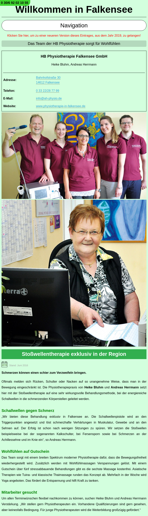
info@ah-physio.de (49, 98)
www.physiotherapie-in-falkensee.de (60, 106)
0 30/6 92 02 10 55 (14, 3)
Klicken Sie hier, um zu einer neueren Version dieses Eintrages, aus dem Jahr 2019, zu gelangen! (74, 35)
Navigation (74, 25)
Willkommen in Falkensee (74, 9)
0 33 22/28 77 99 (47, 90)
